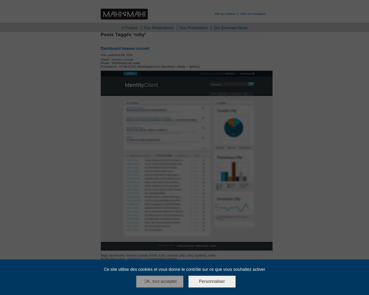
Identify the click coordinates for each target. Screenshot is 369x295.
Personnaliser (212, 281)
